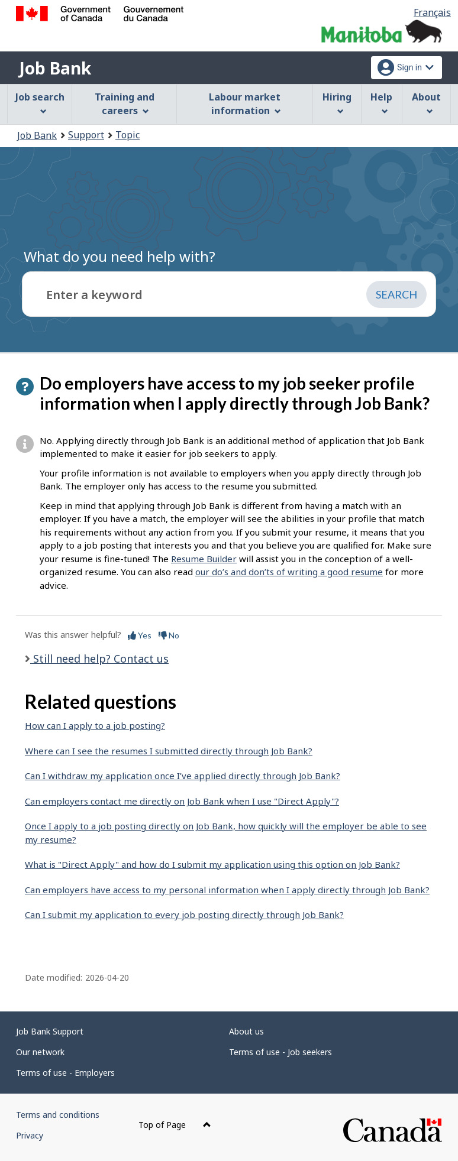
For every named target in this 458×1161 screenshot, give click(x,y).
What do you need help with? (119, 256)
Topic (127, 134)
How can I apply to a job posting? (95, 725)
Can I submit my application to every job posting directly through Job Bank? (184, 914)
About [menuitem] (426, 102)
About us (246, 1031)
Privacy (29, 1135)
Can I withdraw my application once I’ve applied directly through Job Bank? (182, 775)
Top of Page (174, 1124)
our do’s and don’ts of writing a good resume (289, 572)
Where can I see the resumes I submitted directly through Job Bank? (168, 751)
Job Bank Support (49, 1031)
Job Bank (55, 68)
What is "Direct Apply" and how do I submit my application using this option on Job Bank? (212, 864)
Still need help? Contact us (99, 658)
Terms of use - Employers (65, 1072)
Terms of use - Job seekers (280, 1052)
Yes (139, 635)
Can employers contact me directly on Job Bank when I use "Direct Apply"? (182, 801)
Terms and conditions (57, 1114)
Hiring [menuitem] (336, 102)
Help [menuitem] (381, 102)
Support (86, 134)
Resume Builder (204, 559)
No (169, 635)
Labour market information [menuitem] (244, 103)
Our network (40, 1052)
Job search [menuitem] (39, 102)
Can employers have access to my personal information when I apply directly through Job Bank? (227, 890)
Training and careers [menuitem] (124, 103)
